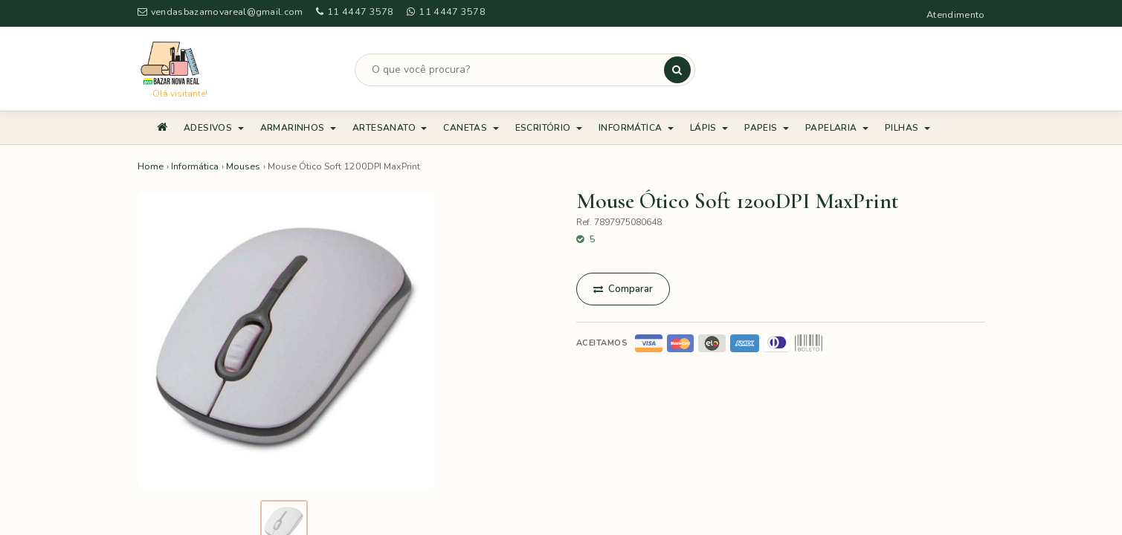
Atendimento (955, 14)
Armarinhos (298, 128)
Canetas (470, 128)
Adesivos (214, 128)
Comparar (623, 289)
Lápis (709, 128)
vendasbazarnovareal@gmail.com (220, 11)
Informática (636, 128)
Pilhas (907, 128)
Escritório (548, 128)
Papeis (766, 128)
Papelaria (836, 128)
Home (151, 166)
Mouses (243, 166)
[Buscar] (677, 69)
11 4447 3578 (355, 11)
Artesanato (389, 128)
